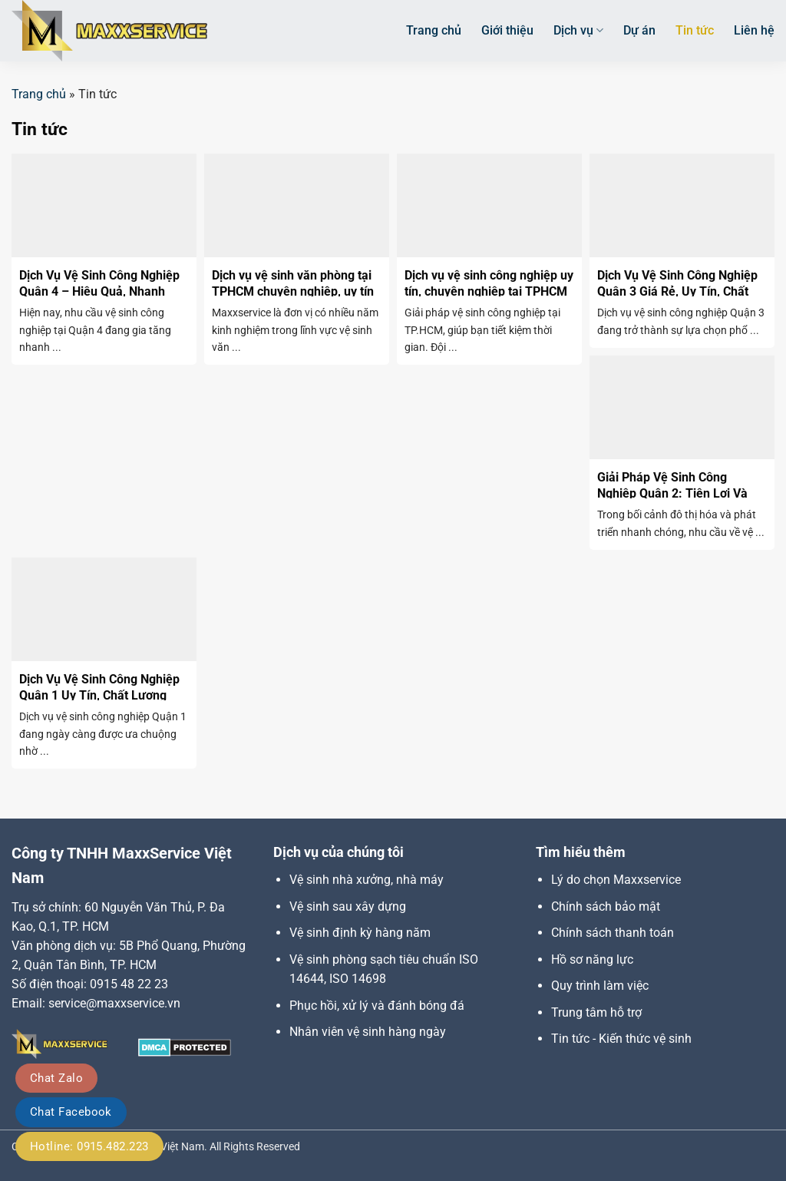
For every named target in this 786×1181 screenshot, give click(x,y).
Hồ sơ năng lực (592, 959)
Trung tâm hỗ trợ (596, 1012)
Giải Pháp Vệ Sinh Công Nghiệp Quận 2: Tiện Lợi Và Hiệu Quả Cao (672, 493)
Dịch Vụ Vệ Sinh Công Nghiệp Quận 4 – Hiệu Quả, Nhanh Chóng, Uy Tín (99, 291)
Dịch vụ (578, 30)
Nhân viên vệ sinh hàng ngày (367, 1031)
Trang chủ (433, 30)
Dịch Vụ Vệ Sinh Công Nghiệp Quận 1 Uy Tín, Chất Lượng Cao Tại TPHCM (99, 695)
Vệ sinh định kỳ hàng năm (360, 932)
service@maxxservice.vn (114, 1003)
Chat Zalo (56, 1078)
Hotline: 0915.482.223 (89, 1146)
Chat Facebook (71, 1112)
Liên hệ (754, 30)
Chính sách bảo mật (605, 906)
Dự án (639, 30)
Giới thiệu (507, 30)
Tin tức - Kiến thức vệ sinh (621, 1038)
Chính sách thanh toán (612, 932)
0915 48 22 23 (129, 984)
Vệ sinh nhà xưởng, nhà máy (366, 879)
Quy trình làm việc (600, 985)
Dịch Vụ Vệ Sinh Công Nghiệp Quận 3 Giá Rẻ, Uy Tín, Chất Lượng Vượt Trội (677, 291)
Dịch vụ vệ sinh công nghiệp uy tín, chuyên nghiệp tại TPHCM (489, 283)
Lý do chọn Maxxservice (616, 879)
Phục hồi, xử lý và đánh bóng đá (376, 1005)
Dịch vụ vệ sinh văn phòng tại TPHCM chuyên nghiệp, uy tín (293, 283)
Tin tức (694, 30)
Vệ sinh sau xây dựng (347, 906)
